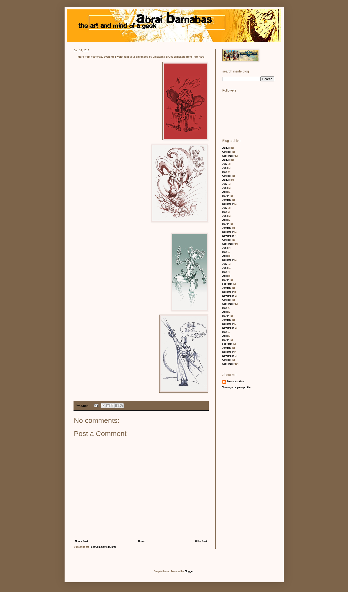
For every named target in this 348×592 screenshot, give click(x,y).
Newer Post (81, 541)
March (225, 196)
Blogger (188, 571)
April (225, 192)
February (227, 284)
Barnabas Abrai (236, 381)
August (226, 148)
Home (141, 541)
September (228, 156)
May (224, 172)
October (226, 152)
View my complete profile (236, 387)
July (224, 164)
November (228, 236)
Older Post (201, 541)
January (226, 200)
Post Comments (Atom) (103, 547)
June (225, 168)
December (228, 204)
